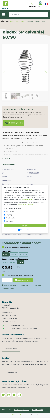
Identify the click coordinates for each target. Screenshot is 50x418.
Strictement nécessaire (13, 208)
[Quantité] (7, 280)
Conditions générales (9, 318)
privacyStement (27, 199)
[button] (46, 5)
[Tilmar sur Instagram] (19, 394)
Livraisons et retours (9, 321)
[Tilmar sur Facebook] (14, 394)
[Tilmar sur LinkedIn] (8, 394)
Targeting (9, 215)
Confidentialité (37, 410)
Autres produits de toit (35, 234)
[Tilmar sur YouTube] (3, 394)
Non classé (9, 221)
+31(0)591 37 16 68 (9, 315)
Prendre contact (11, 372)
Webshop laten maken (20, 415)
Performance (10, 211)
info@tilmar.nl (7, 312)
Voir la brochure (11, 349)
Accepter (25, 226)
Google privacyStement (25, 204)
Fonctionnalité (10, 218)
